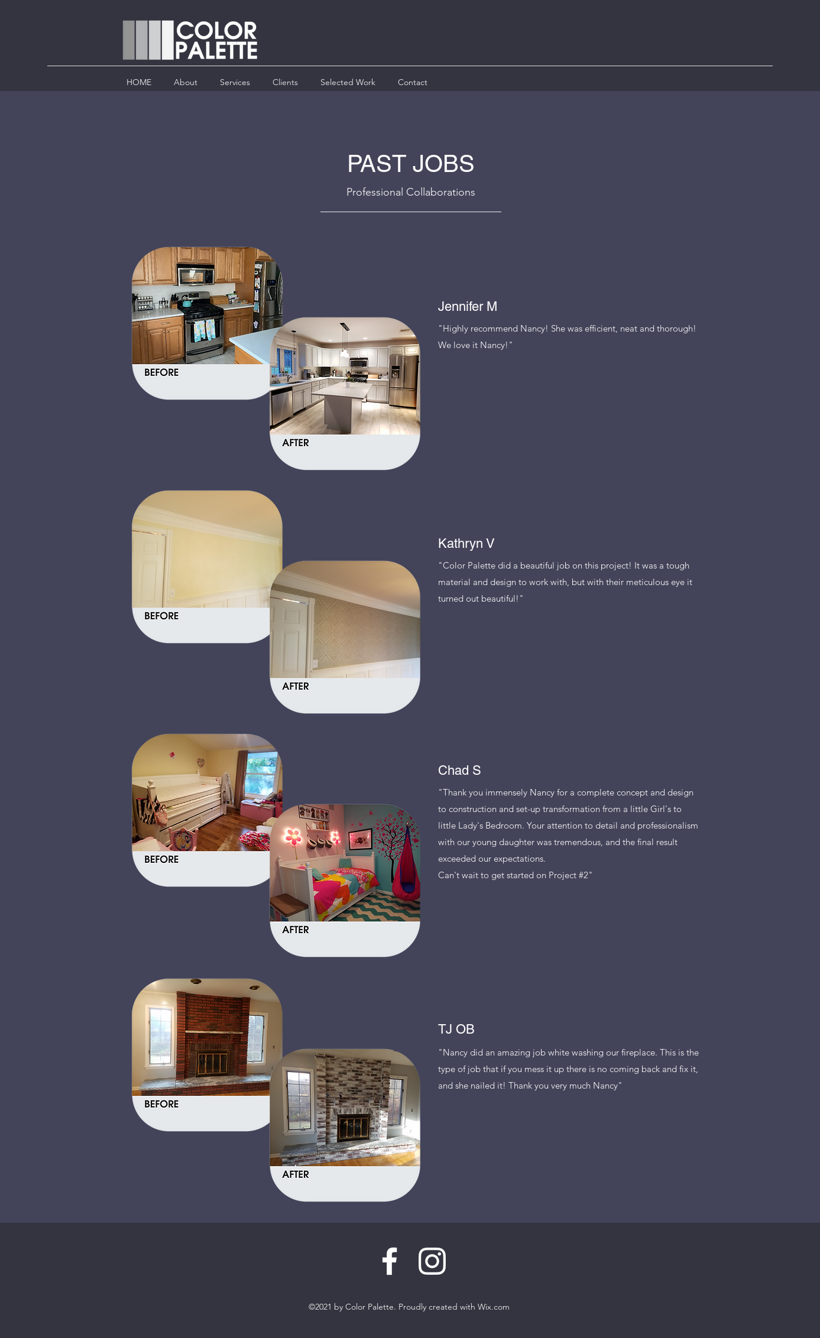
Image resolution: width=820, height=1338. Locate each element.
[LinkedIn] (432, 1261)
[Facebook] (389, 1261)
